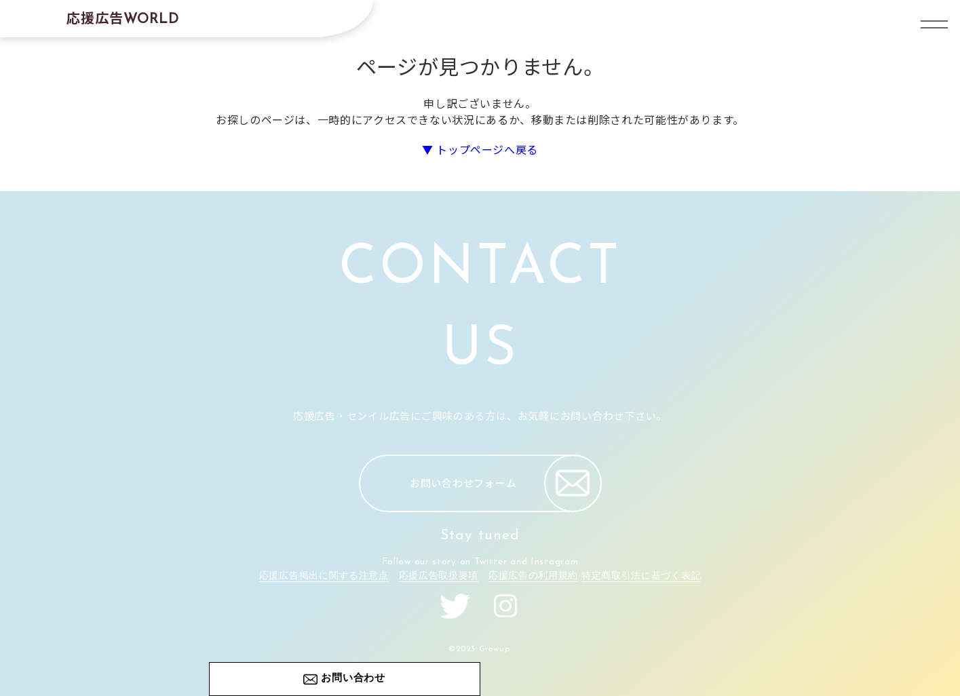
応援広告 (122, 17)
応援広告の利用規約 (533, 576)
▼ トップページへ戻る (480, 149)
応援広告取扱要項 (439, 576)
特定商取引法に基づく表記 (641, 576)
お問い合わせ (353, 679)
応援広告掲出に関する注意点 (324, 576)
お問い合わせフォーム (506, 483)
